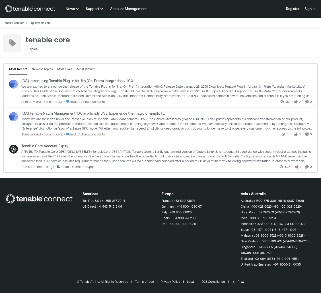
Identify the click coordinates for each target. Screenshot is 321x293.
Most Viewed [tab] (86, 69)
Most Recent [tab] (18, 69)
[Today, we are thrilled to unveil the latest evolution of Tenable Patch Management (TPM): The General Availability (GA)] (166, 124)
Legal (191, 281)
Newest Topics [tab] (42, 69)
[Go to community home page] (30, 8)
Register (293, 9)
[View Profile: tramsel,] (13, 149)
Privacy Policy (171, 281)
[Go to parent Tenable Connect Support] (76, 166)
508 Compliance (214, 281)
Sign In (310, 9)
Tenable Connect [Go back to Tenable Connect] (13, 22)
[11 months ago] (43, 166)
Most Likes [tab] (64, 69)
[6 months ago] (52, 101)
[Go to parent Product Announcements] (84, 101)
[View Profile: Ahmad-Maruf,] (13, 84)
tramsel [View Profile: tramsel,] (26, 166)
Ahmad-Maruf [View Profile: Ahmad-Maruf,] (31, 101)
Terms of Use (144, 281)
